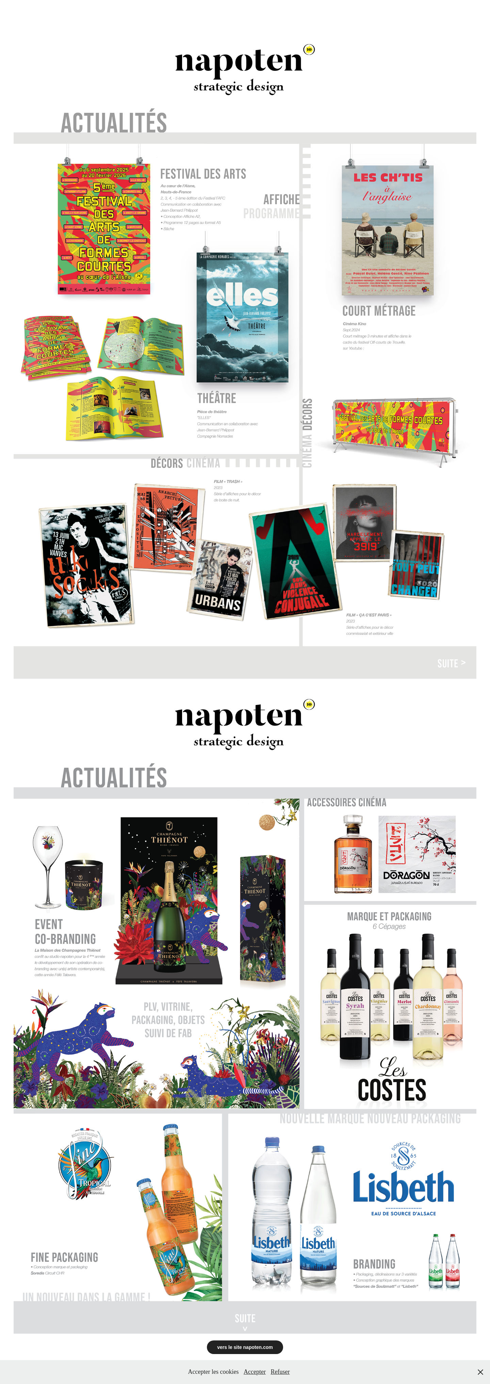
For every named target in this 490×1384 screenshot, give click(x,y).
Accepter (255, 1371)
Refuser (280, 1371)
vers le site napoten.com (245, 1347)
